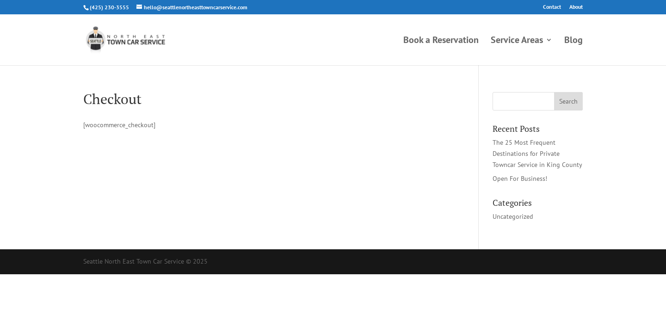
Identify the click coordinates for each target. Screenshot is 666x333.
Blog (573, 41)
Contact (552, 7)
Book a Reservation (441, 41)
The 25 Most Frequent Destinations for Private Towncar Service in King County (537, 153)
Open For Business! (520, 178)
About (576, 7)
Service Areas (517, 41)
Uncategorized (513, 216)
